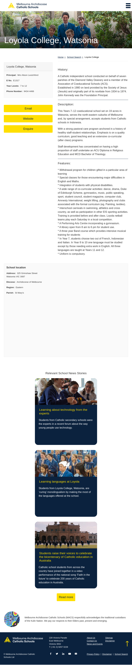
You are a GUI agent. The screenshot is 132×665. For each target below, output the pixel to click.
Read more (66, 597)
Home (61, 57)
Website (28, 118)
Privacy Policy (93, 654)
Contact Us (92, 641)
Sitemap (109, 638)
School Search (74, 57)
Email (28, 108)
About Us (91, 638)
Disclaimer (110, 641)
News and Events (95, 644)
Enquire (28, 128)
